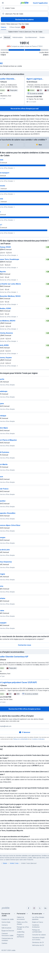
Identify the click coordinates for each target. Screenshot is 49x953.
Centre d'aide (6, 922)
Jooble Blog (20, 932)
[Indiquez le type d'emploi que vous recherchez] (24, 8)
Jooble (13, 950)
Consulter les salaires (39, 935)
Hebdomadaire (17, 37)
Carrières (4, 943)
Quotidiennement (31, 37)
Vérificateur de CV (38, 945)
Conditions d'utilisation (38, 739)
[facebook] (29, 908)
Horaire (42, 37)
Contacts (5, 925)
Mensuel (7, 37)
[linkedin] (45, 908)
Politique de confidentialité (20, 739)
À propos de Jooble (8, 919)
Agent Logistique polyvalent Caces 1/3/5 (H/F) (37, 79)
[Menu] (3, 3)
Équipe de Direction (8, 930)
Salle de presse (6, 928)
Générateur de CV (38, 942)
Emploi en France (37, 922)
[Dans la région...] (24, 13)
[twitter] (40, 908)
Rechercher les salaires (24, 19)
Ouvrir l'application (40, 3)
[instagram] (34, 908)
